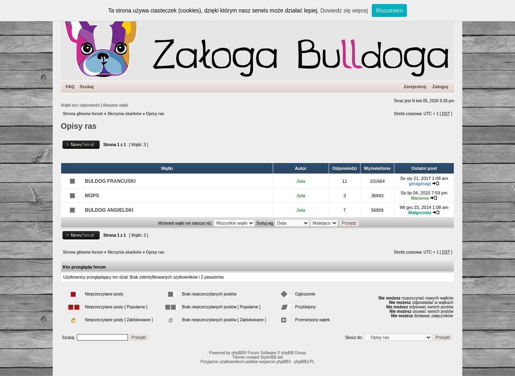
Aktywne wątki (115, 105)
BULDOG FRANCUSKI (110, 181)
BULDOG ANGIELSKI (109, 210)
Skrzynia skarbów (124, 114)
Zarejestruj (415, 86)
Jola (301, 181)
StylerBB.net (271, 357)
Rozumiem (389, 10)
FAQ (70, 86)
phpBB (237, 353)
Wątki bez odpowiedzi (80, 105)
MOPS (92, 195)
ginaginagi (420, 183)
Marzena (419, 198)
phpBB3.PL (304, 361)
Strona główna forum (83, 114)
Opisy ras (155, 114)
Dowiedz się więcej (344, 10)
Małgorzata (419, 212)
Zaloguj (440, 86)
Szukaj (87, 86)
